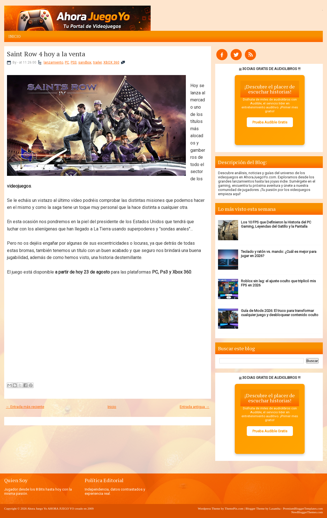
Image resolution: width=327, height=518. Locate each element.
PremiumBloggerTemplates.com (303, 508)
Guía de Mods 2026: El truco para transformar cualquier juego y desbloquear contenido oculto (279, 313)
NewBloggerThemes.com (307, 512)
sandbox (84, 62)
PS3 (74, 62)
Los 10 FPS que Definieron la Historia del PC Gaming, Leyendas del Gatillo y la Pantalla (276, 224)
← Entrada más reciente (25, 407)
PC (67, 62)
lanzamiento (53, 62)
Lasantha (275, 508)
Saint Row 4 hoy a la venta (46, 53)
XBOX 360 (111, 62)
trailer (97, 62)
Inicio (14, 36)
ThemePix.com (234, 508)
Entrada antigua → (194, 407)
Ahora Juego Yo (37, 508)
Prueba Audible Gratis (269, 122)
